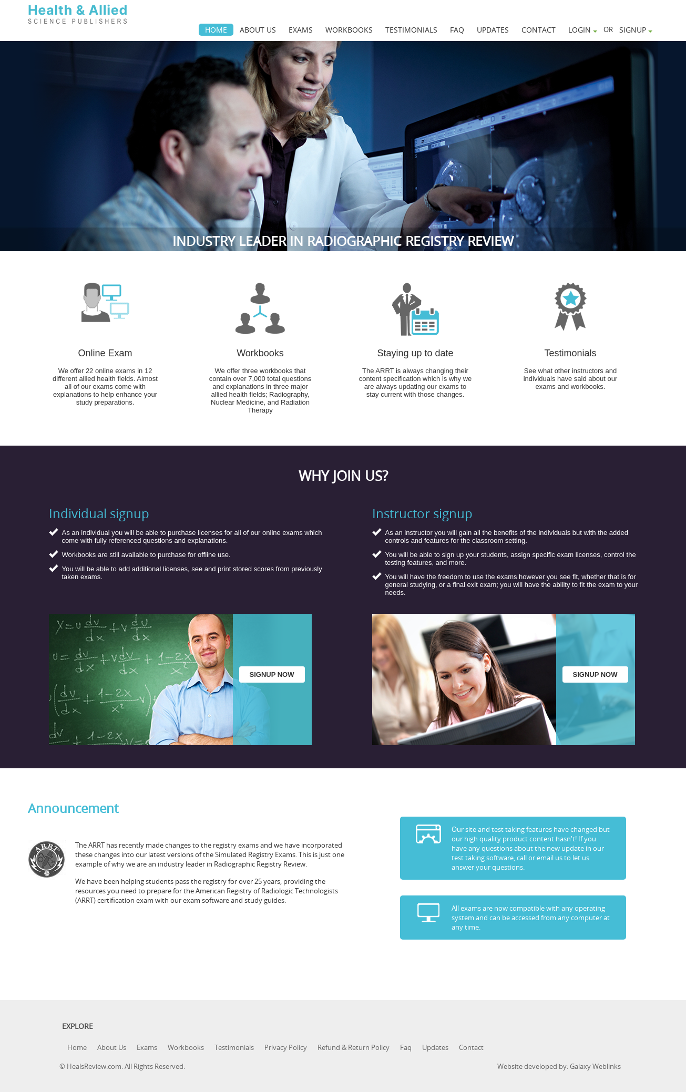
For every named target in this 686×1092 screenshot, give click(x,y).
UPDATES (493, 30)
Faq (406, 1047)
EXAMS (301, 30)
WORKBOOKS (349, 30)
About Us (111, 1047)
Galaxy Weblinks (595, 1066)
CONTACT (538, 30)
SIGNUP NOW (272, 674)
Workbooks (186, 1047)
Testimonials (234, 1047)
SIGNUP (635, 30)
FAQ (457, 30)
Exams (147, 1047)
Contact (471, 1047)
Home (77, 1047)
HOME (216, 30)
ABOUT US (258, 30)
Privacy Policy (285, 1047)
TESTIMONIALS (411, 30)
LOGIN (582, 30)
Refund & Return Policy (354, 1047)
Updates (435, 1047)
